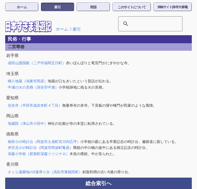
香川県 (12, 164)
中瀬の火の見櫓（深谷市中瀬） (33, 87)
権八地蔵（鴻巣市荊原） (28, 81)
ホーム (22, 7)
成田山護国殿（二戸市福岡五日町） (37, 63)
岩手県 (12, 55)
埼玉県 (12, 73)
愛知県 (12, 98)
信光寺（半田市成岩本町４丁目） (35, 105)
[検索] (143, 24)
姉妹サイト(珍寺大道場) (173, 7)
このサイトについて (132, 7)
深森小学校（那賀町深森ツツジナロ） (38, 154)
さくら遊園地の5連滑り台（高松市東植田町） (45, 172)
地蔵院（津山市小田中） (28, 123)
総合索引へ (98, 183)
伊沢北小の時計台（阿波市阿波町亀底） (40, 148)
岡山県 (12, 116)
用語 (93, 7)
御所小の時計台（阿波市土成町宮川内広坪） (44, 142)
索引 (57, 7)
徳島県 (12, 134)
